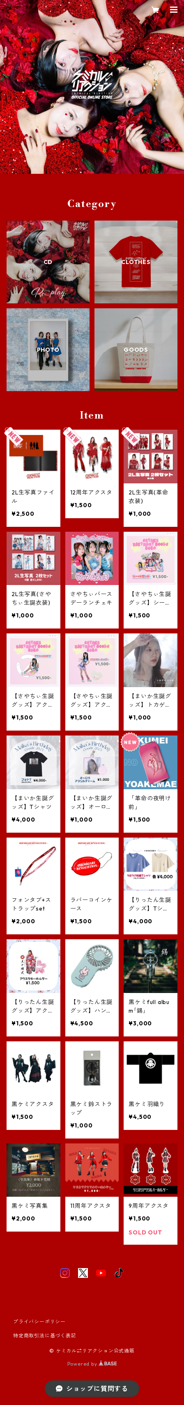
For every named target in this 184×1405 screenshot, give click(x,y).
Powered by (92, 1364)
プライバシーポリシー (39, 1321)
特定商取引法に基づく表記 (44, 1335)
